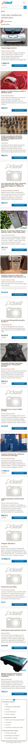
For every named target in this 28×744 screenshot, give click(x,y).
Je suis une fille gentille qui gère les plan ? (13, 321)
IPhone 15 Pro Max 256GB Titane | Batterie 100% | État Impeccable (13, 231)
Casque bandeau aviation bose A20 (12, 499)
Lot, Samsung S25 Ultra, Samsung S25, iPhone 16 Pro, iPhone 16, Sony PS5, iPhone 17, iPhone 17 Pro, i (13, 185)
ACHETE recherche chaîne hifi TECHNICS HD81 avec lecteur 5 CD (13, 276)
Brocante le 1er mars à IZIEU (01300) (11, 410)
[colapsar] (24, 2)
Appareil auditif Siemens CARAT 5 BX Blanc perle (13, 92)
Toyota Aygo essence (9, 48)
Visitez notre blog (10, 733)
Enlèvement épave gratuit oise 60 (13, 630)
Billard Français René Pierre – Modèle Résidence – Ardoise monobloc (12, 675)
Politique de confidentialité (12, 706)
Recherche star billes (9, 587)
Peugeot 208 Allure (8, 543)
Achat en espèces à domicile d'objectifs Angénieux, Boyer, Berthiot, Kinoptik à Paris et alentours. (12, 138)
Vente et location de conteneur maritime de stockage (12, 454)
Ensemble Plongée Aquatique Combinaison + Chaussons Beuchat (12, 364)
